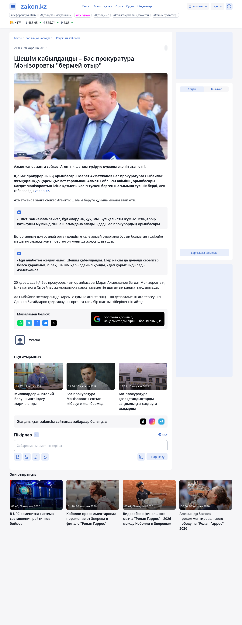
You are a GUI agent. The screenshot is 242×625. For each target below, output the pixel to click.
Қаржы (108, 6)
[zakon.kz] (34, 6)
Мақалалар (144, 6)
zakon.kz (42, 190)
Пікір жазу (157, 457)
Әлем (97, 6)
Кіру (165, 434)
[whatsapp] (20, 323)
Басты (18, 38)
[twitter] (53, 323)
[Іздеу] (229, 6)
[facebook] (37, 323)
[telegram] (28, 323)
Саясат (86, 6)
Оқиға (119, 6)
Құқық (130, 6)
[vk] (45, 323)
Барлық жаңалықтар (39, 38)
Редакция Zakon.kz (68, 38)
